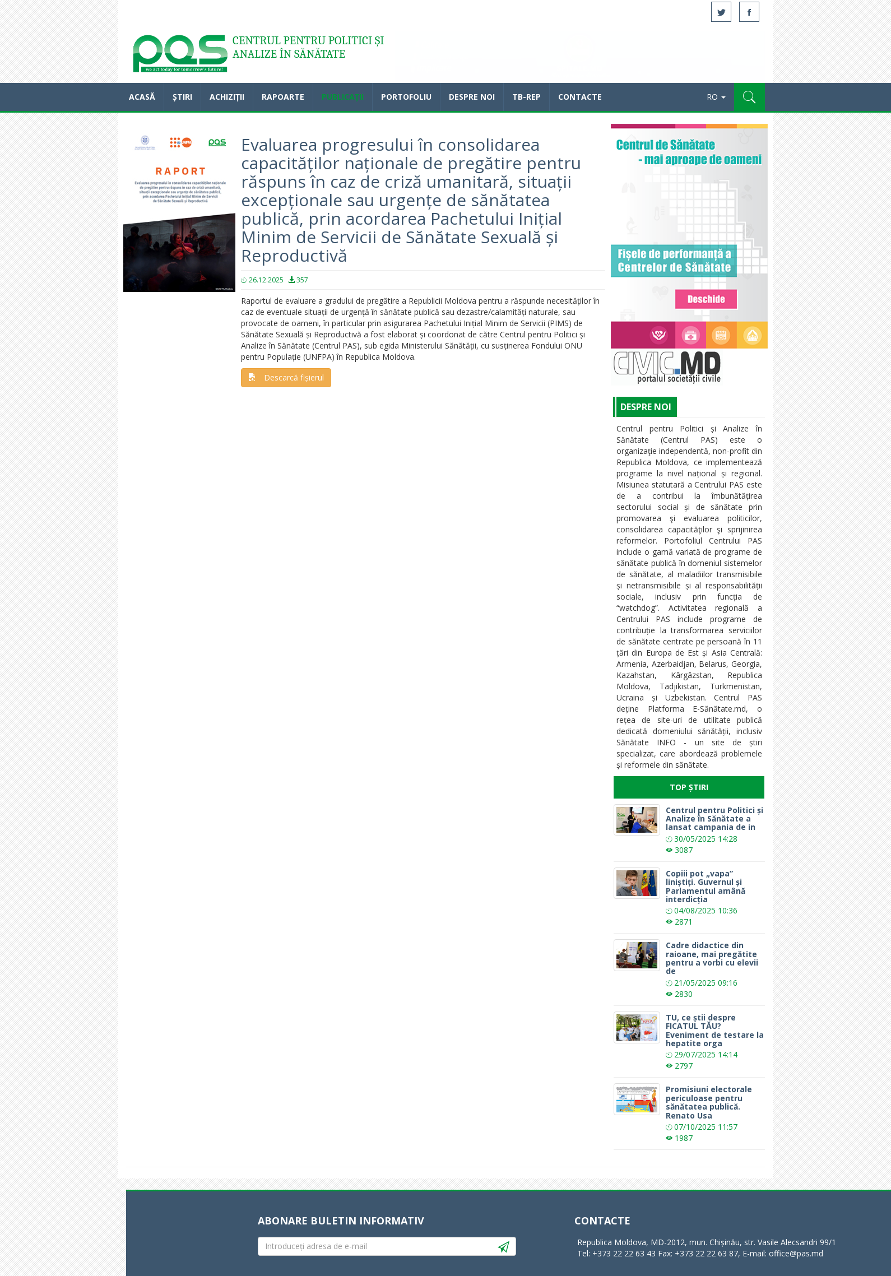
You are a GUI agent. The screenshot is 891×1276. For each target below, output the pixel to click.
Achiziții (227, 96)
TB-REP (526, 96)
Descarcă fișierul (286, 377)
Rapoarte (283, 96)
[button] (749, 97)
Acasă (179, 56)
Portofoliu (406, 96)
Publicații (343, 96)
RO (716, 96)
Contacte (580, 96)
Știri (182, 96)
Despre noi (472, 96)
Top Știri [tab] (689, 787)
